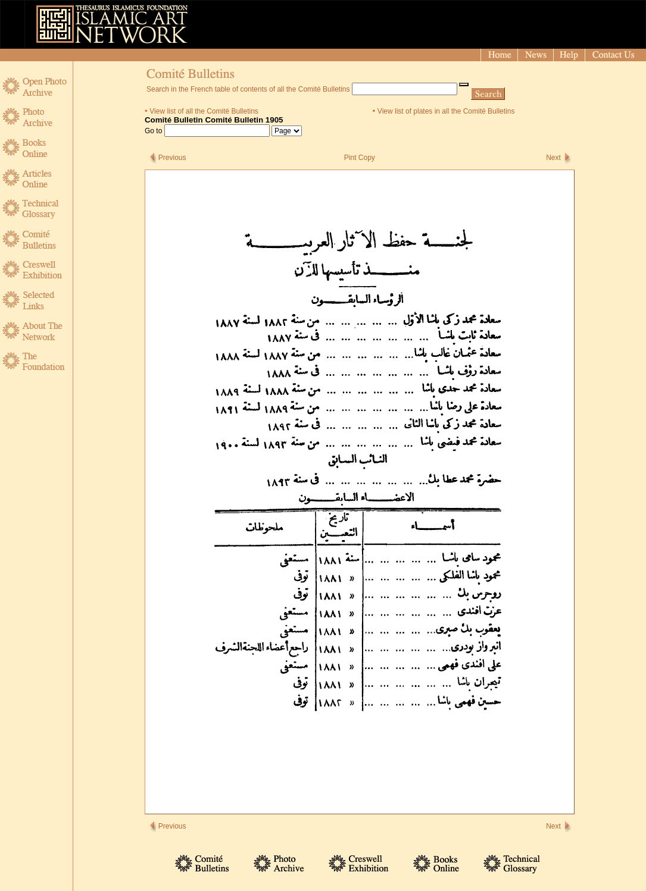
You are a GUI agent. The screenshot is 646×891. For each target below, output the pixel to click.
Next (553, 157)
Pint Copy (359, 157)
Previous (172, 157)
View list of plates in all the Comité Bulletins (446, 111)
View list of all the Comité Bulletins (203, 111)
